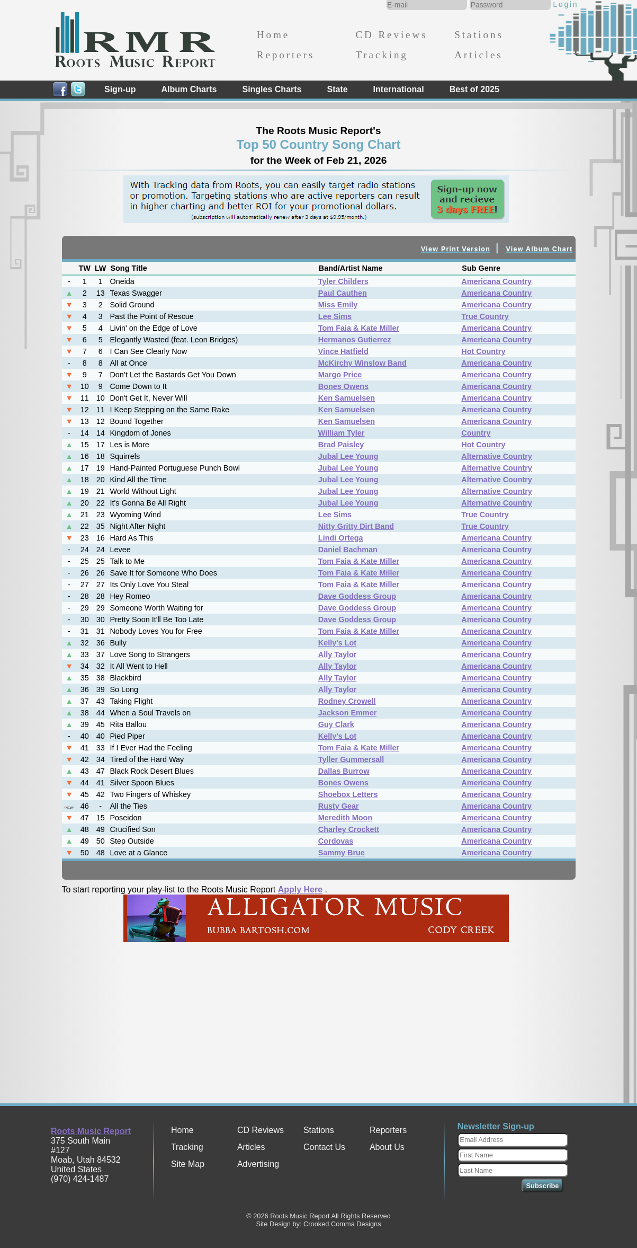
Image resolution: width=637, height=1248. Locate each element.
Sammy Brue (341, 852)
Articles (478, 54)
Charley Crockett (348, 829)
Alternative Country (496, 456)
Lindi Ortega (340, 538)
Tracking (381, 54)
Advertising (258, 1164)
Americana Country (496, 281)
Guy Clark (336, 724)
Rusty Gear (338, 806)
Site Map (187, 1164)
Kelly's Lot (337, 643)
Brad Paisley (341, 444)
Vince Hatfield (343, 351)
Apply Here (300, 889)
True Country (485, 316)
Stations (479, 34)
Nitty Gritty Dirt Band (356, 526)
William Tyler (341, 433)
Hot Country (483, 351)
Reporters (286, 54)
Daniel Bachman (348, 549)
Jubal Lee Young (348, 456)
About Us (387, 1147)
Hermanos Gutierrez (354, 339)
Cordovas (335, 841)
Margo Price (340, 374)
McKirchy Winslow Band (362, 363)
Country (475, 433)
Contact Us (324, 1147)
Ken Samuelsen (346, 398)
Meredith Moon (345, 817)
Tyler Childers (343, 281)
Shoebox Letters (348, 794)
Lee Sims (335, 316)
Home (273, 34)
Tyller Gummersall (351, 759)
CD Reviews (391, 34)
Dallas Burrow (344, 771)
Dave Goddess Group (357, 596)
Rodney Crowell (347, 701)
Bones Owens (343, 386)
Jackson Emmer (347, 713)
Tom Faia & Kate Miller (358, 328)
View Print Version (455, 249)
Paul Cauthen (342, 293)
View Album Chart (539, 249)
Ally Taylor (337, 654)
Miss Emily (337, 304)
